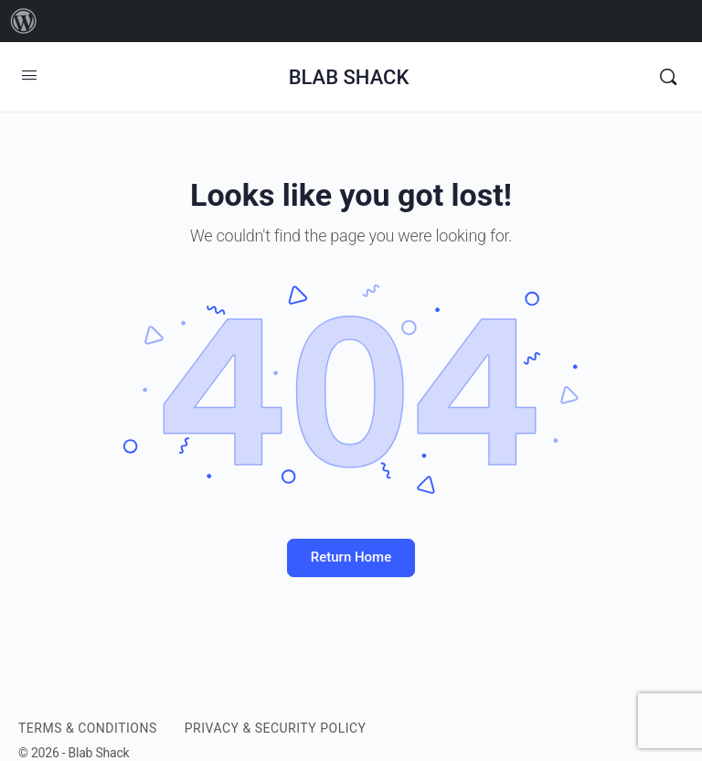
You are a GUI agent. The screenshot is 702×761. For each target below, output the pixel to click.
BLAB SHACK (349, 77)
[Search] (668, 77)
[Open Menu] (29, 75)
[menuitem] (24, 21)
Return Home (351, 557)
